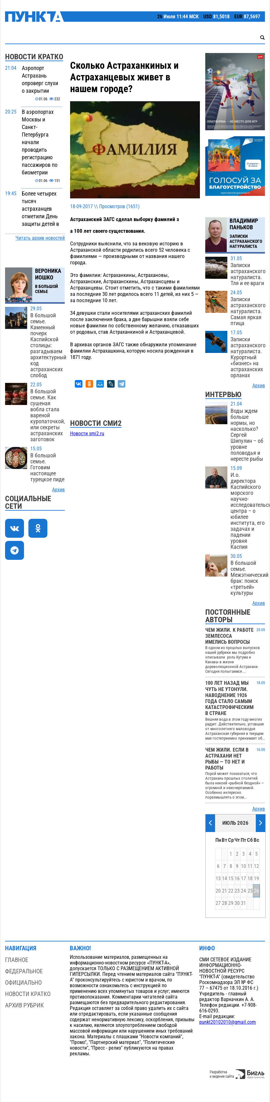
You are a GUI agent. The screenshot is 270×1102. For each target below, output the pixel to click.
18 (250, 879)
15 (230, 879)
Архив (58, 490)
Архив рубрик (24, 1005)
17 (243, 879)
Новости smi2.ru (87, 434)
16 (237, 879)
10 (243, 866)
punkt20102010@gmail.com (227, 1022)
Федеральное (24, 971)
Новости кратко (28, 994)
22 (230, 891)
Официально (23, 982)
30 (237, 903)
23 (237, 891)
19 (256, 879)
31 (243, 903)
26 (256, 891)
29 (230, 903)
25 (250, 891)
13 (218, 879)
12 (256, 866)
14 (224, 879)
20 (218, 891)
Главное (16, 960)
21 (224, 891)
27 (218, 903)
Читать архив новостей (40, 238)
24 (243, 891)
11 (250, 866)
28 (224, 903)
